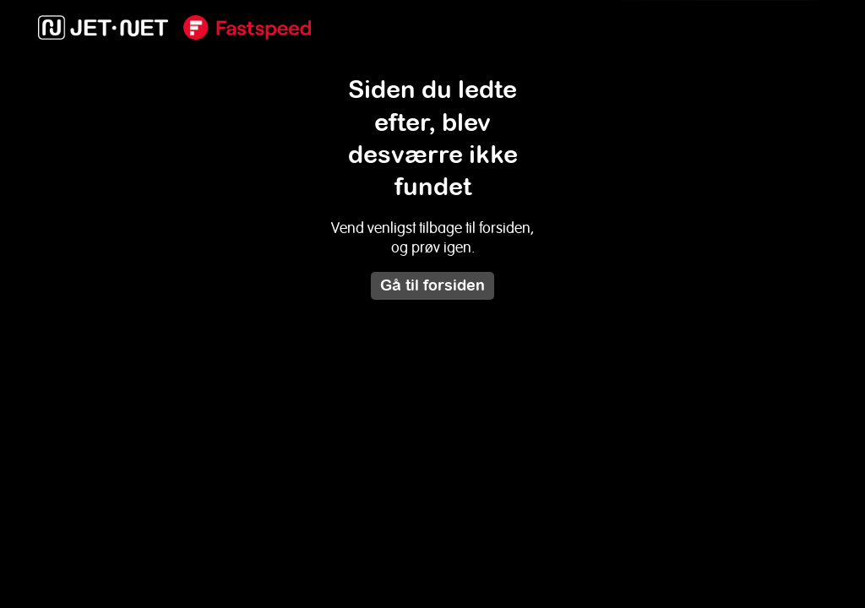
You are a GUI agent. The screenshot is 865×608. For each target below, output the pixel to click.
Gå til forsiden (432, 285)
